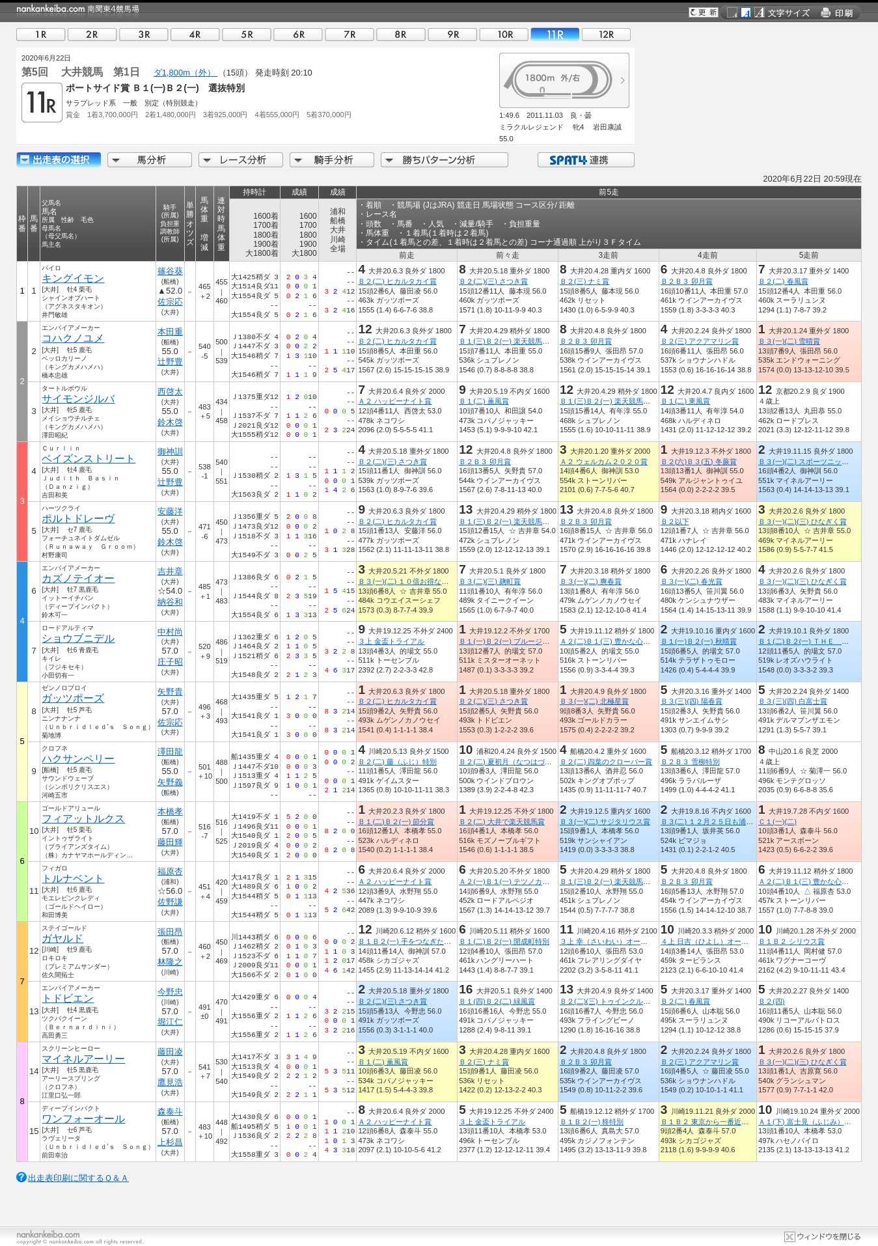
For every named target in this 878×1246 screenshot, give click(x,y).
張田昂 (170, 932)
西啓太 (170, 391)
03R (144, 34)
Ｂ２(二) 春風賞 (783, 281)
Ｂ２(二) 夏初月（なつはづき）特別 (516, 762)
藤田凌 (170, 1052)
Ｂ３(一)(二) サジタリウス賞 (605, 821)
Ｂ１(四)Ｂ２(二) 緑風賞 (497, 1001)
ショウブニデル (78, 638)
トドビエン (68, 998)
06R (298, 34)
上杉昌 (170, 1142)
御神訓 (170, 451)
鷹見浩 (170, 1082)
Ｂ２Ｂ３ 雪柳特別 (690, 762)
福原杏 (170, 871)
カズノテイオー (78, 578)
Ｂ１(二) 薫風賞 (484, 401)
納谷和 (170, 602)
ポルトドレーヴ (78, 518)
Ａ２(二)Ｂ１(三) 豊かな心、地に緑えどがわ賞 (633, 641)
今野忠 (170, 992)
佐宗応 (170, 302)
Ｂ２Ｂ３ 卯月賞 (687, 281)
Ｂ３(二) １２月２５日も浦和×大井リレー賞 (731, 821)
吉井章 (170, 571)
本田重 (170, 332)
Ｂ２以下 (675, 521)
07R (349, 34)
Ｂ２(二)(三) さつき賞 (493, 281)
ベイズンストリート (88, 458)
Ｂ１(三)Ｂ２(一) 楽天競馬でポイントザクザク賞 (536, 341)
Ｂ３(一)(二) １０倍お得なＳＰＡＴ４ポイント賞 (435, 581)
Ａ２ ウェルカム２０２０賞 (604, 461)
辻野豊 (170, 362)
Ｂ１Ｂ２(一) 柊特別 (592, 1122)
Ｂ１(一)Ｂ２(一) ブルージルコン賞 (515, 641)
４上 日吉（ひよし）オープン (708, 941)
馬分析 (149, 159)
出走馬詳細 (58, 159)
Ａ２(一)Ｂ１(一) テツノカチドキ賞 (515, 881)
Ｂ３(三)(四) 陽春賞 (691, 701)
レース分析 (241, 159)
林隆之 (170, 962)
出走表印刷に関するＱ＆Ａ (78, 1178)
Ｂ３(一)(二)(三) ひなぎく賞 (802, 521)
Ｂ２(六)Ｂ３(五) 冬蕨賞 (699, 461)
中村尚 (170, 632)
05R (246, 34)
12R (606, 34)
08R (401, 34)
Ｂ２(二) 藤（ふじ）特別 (397, 762)
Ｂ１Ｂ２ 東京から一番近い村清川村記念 (726, 1122)
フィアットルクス (83, 818)
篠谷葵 (170, 271)
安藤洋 (170, 511)
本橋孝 (170, 811)
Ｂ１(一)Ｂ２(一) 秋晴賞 (699, 641)
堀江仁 (170, 1022)
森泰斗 (170, 1111)
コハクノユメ (73, 338)
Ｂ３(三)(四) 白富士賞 (792, 701)
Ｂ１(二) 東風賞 (686, 401)
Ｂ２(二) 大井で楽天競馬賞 (502, 821)
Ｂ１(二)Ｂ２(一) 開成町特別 (504, 941)
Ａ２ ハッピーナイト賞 (395, 401)
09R (452, 34)
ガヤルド (62, 938)
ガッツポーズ (73, 698)
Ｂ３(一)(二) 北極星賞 (594, 701)
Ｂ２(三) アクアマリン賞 (700, 341)
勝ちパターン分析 (444, 159)
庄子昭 (170, 662)
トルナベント (73, 878)
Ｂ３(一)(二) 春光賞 (691, 581)
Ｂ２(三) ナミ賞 (585, 281)
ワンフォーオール (83, 1118)
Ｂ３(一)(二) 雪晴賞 (789, 341)
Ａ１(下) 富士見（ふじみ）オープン (815, 1122)
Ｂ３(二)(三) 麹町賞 (490, 581)
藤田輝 (170, 842)
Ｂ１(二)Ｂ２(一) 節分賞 (396, 821)
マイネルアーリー (83, 1058)
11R (555, 34)
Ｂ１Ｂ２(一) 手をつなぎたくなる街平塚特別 (429, 941)
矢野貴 (170, 692)
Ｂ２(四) (771, 1001)
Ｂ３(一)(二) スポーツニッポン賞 (810, 461)
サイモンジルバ (78, 398)
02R (92, 34)
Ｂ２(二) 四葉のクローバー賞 (606, 762)
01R (41, 34)
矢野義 (170, 782)
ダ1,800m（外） (186, 72)
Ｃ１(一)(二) (777, 821)
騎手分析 (332, 159)
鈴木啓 (170, 422)
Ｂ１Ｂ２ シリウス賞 (791, 941)
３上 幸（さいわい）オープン (607, 941)
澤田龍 (170, 751)
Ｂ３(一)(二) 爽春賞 (591, 581)
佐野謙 (170, 902)
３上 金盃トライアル (391, 641)
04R (195, 34)
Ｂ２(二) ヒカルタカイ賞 (397, 281)
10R (503, 34)
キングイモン (73, 278)
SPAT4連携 (585, 159)
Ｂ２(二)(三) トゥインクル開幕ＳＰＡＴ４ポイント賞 (644, 1001)
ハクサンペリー (78, 758)
